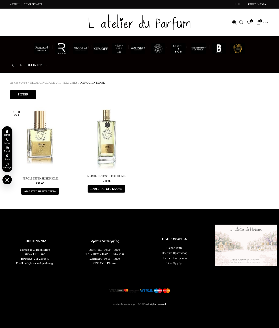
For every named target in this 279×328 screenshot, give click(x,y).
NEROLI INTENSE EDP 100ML (106, 176)
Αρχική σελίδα (18, 82)
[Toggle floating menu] (7, 179)
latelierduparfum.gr (124, 304)
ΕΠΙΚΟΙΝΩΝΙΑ (257, 4)
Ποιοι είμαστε (174, 247)
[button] (106, 189)
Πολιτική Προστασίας (174, 253)
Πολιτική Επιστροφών (174, 258)
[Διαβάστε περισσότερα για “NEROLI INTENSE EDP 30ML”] (40, 191)
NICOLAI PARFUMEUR (44, 82)
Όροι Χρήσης (174, 263)
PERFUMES (70, 82)
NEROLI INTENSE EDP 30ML (40, 178)
